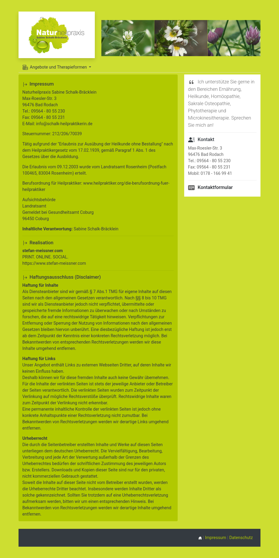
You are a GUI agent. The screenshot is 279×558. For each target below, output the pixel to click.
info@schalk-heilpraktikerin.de (64, 123)
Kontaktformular (215, 187)
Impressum (215, 537)
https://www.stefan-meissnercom (54, 263)
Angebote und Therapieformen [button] (55, 67)
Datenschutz (241, 537)
